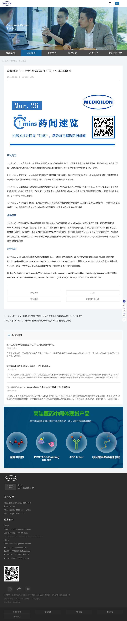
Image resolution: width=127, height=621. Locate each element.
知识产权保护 (115, 53)
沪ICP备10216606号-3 (61, 595)
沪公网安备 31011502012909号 (16, 599)
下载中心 (52, 53)
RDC (93, 293)
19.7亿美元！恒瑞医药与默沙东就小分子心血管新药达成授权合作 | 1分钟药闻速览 (47, 316)
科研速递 (31, 53)
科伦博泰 (34, 293)
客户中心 (13, 61)
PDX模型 (79, 612)
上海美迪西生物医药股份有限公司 (25, 595)
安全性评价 (17, 612)
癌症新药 (34, 299)
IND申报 (110, 612)
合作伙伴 (93, 53)
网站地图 (36, 599)
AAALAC (17, 617)
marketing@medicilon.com (20, 529)
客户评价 (72, 53)
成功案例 (10, 53)
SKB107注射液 (92, 299)
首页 (6, 61)
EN (117, 3)
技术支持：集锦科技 (12, 602)
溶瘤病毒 (48, 612)
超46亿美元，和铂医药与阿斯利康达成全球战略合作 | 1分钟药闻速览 (41, 320)
